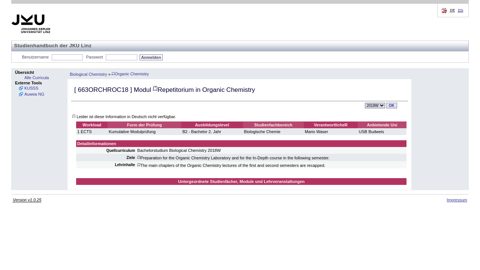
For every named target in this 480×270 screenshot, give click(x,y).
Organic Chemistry (130, 74)
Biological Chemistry (88, 74)
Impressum (457, 200)
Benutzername (35, 57)
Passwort (94, 57)
